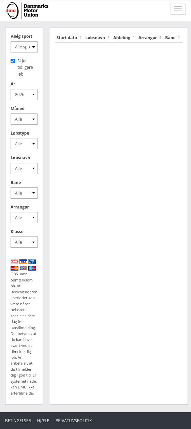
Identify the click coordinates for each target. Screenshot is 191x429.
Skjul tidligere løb (22, 67)
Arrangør (20, 207)
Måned (18, 108)
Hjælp (43, 421)
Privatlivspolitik (74, 421)
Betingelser (18, 421)
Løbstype (20, 133)
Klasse (17, 231)
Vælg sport (21, 36)
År (13, 84)
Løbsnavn (20, 157)
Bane (16, 182)
